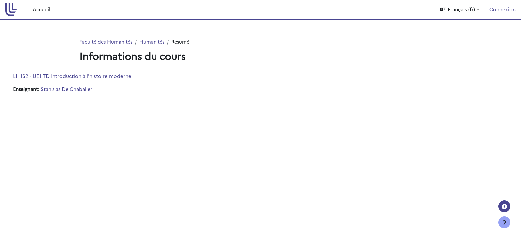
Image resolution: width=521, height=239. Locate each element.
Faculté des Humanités (106, 42)
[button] (460, 9)
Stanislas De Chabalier (80, 89)
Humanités (154, 42)
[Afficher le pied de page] (504, 222)
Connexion (502, 9)
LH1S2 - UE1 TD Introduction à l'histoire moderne (84, 76)
